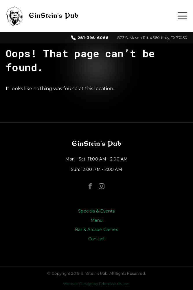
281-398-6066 (93, 38)
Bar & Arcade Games (96, 229)
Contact (96, 238)
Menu (97, 220)
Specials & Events (96, 211)
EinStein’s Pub (96, 143)
